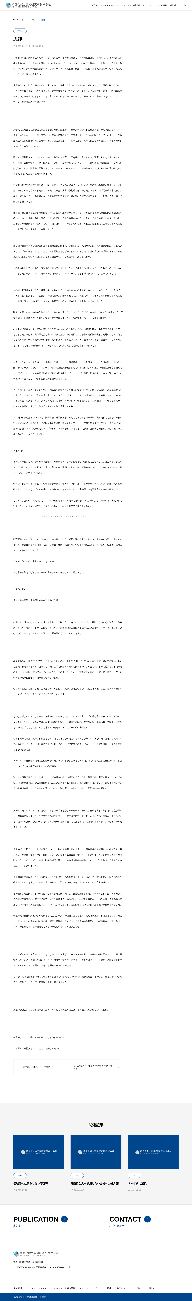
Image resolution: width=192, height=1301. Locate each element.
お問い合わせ (174, 5)
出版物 (164, 5)
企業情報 (95, 5)
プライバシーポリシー (145, 1288)
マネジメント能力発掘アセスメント (136, 5)
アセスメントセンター (110, 5)
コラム (156, 5)
